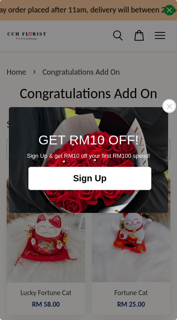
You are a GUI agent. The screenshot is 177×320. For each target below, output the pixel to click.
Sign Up (90, 179)
